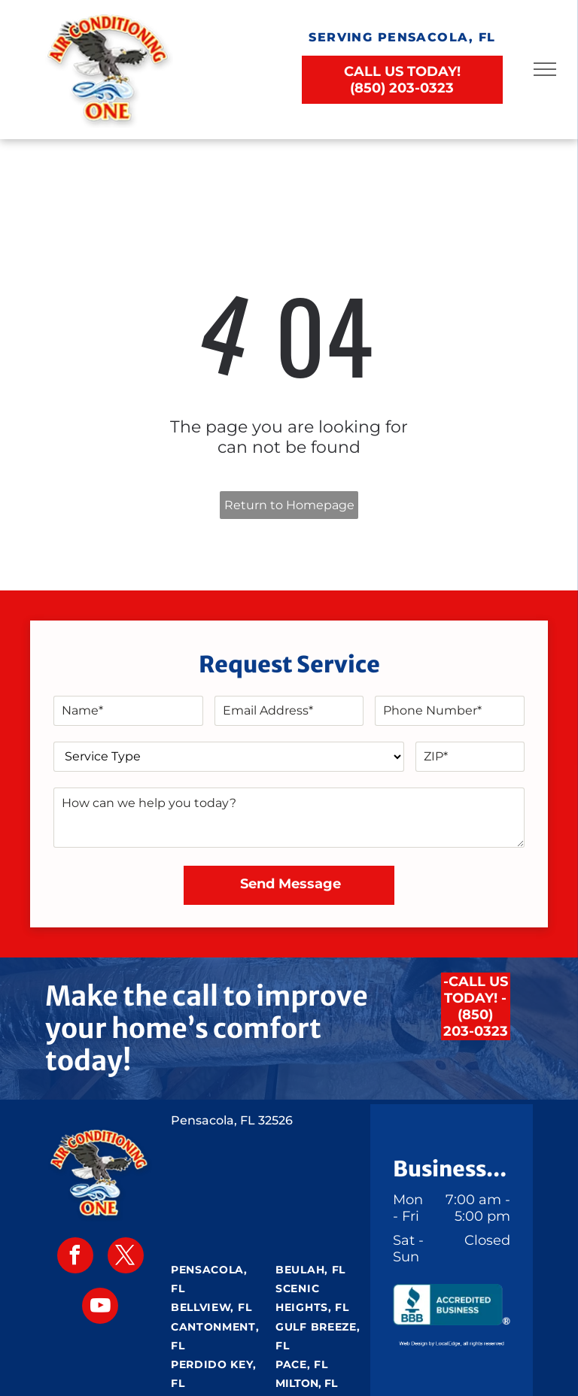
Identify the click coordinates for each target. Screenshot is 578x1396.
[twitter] (126, 1257)
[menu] (544, 69)
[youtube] (100, 1308)
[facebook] (75, 1257)
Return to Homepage (289, 505)
